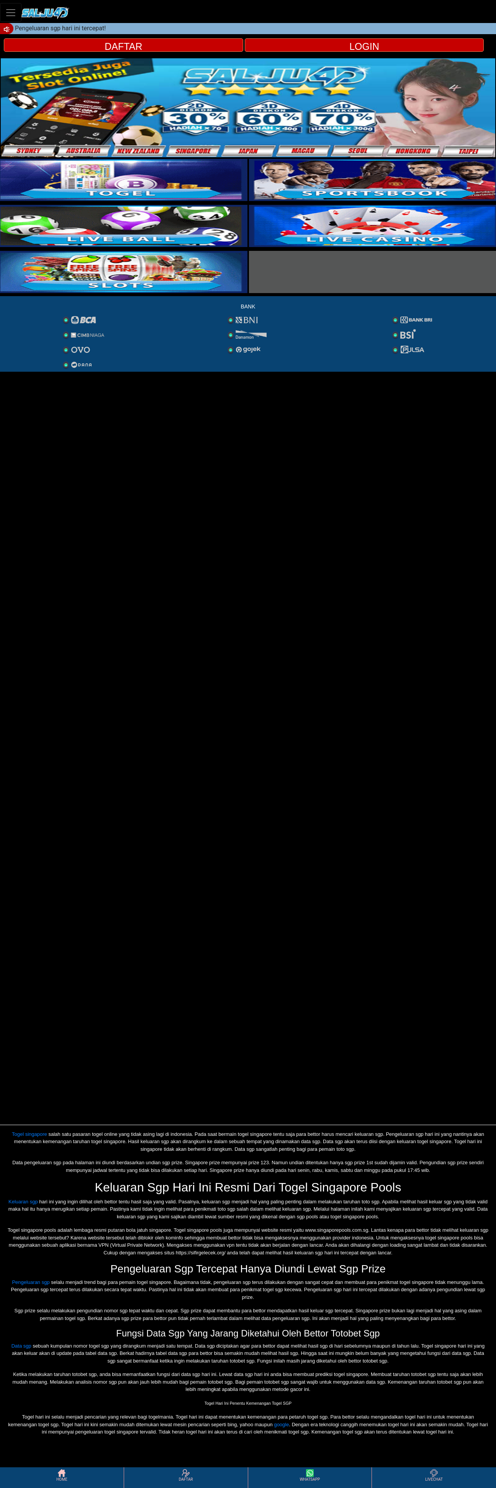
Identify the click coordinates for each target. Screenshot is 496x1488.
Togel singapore (29, 1134)
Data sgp (21, 1346)
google (281, 1424)
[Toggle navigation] (10, 12)
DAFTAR (123, 46)
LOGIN (364, 46)
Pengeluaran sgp (30, 1282)
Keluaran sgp (23, 1202)
